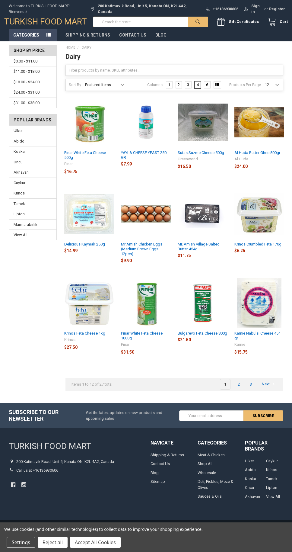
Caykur (19, 187)
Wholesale (207, 477)
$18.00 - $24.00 (27, 86)
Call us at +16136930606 (37, 475)
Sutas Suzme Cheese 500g (201, 157)
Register (277, 9)
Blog (161, 39)
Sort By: (75, 89)
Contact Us (132, 39)
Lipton (19, 218)
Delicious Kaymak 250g (84, 248)
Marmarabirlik (25, 229)
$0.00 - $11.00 (25, 65)
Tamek (19, 208)
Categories (26, 39)
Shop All (205, 468)
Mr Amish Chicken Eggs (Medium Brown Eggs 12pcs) (141, 253)
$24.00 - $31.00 (27, 97)
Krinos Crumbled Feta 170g (257, 248)
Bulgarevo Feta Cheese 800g (202, 337)
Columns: (155, 89)
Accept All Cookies (95, 542)
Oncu (18, 166)
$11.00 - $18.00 (27, 76)
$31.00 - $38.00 (27, 107)
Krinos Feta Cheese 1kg (84, 337)
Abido (19, 145)
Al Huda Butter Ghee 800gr (257, 157)
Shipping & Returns (87, 39)
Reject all (53, 542)
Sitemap (158, 486)
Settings (21, 542)
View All (20, 239)
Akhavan (21, 177)
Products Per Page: (245, 89)
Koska (19, 156)
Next (269, 389)
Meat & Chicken (211, 459)
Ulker (18, 135)
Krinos (19, 197)
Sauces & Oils (210, 501)
